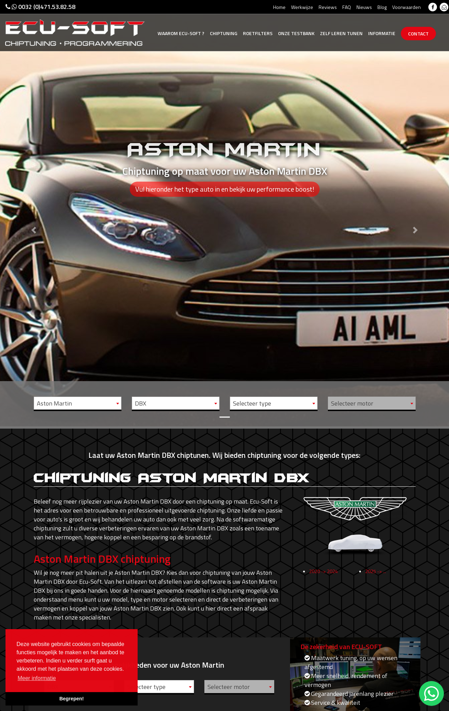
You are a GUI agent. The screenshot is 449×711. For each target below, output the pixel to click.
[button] (33, 213)
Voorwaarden (406, 7)
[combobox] (77, 403)
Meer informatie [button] (37, 678)
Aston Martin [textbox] (54, 403)
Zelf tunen (341, 33)
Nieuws (364, 7)
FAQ (346, 7)
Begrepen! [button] (71, 698)
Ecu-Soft (181, 33)
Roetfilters (257, 33)
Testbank (296, 33)
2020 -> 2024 (323, 575)
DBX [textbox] (140, 403)
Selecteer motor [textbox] (352, 403)
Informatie (381, 33)
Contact (418, 33)
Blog (382, 7)
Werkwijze (302, 7)
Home (279, 7)
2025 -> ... (375, 575)
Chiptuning (223, 33)
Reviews (328, 7)
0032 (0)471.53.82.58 (40, 6)
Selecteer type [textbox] (252, 403)
